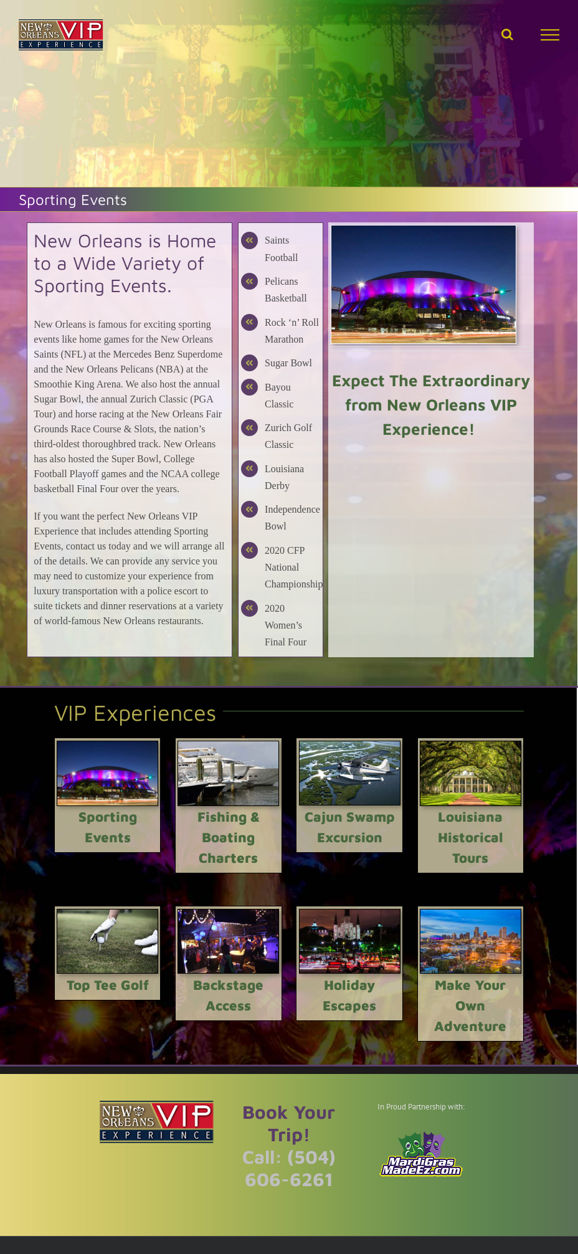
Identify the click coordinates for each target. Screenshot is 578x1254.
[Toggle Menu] (550, 34)
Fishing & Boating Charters (228, 837)
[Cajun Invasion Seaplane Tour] (350, 746)
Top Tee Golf (108, 985)
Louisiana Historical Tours (470, 837)
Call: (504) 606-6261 (289, 1168)
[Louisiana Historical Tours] (470, 746)
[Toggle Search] (507, 34)
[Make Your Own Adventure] (470, 914)
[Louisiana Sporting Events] (423, 230)
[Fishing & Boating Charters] (228, 746)
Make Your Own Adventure (470, 1005)
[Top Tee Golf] (107, 914)
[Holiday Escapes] (350, 914)
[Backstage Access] (228, 914)
